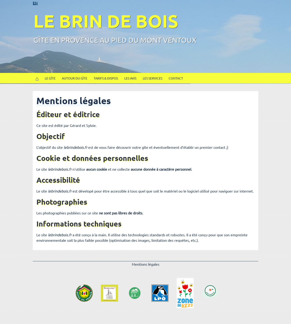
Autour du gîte (74, 78)
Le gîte (50, 78)
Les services (152, 78)
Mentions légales (145, 264)
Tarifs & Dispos (106, 78)
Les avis (130, 78)
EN (35, 2)
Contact (176, 78)
